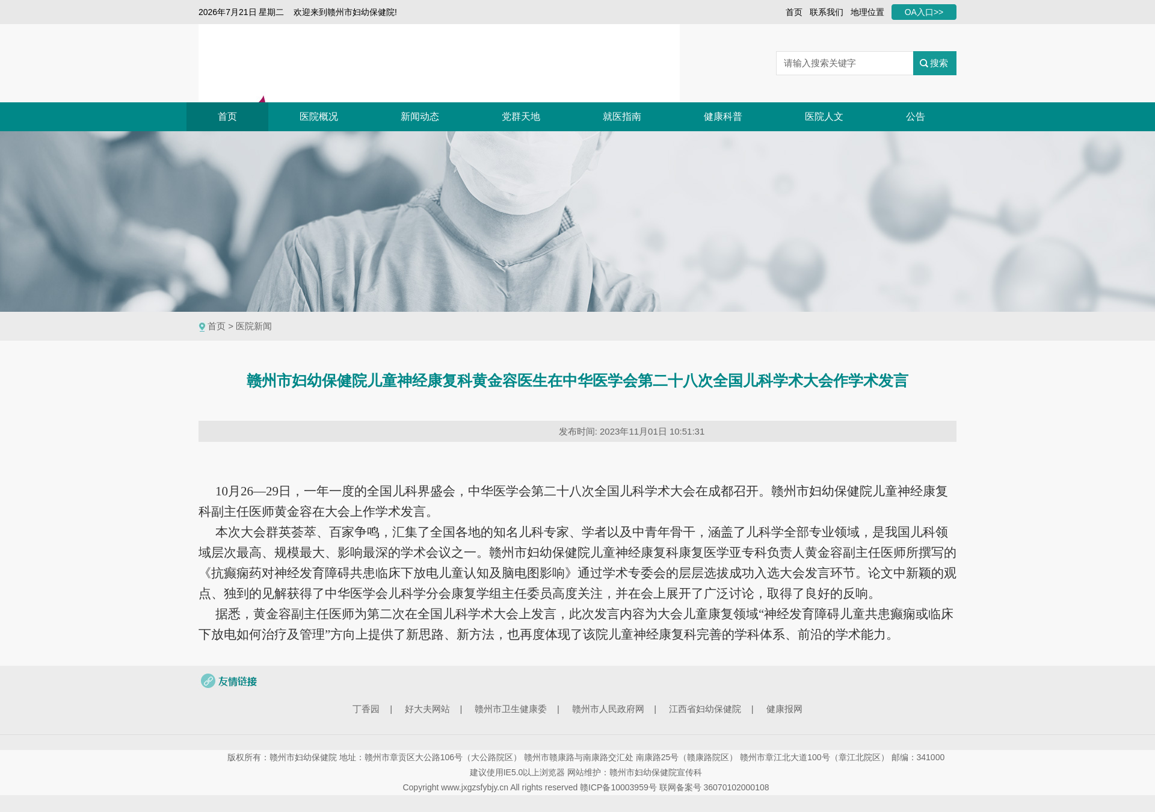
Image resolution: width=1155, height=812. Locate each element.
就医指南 (622, 116)
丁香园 (366, 709)
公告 (915, 116)
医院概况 (319, 116)
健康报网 (784, 709)
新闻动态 (420, 116)
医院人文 (824, 116)
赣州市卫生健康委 (511, 709)
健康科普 (723, 116)
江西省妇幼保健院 (705, 709)
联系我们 (826, 12)
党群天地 (521, 116)
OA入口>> (924, 12)
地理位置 (867, 12)
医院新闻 (254, 326)
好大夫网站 (427, 709)
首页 (794, 12)
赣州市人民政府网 (608, 709)
